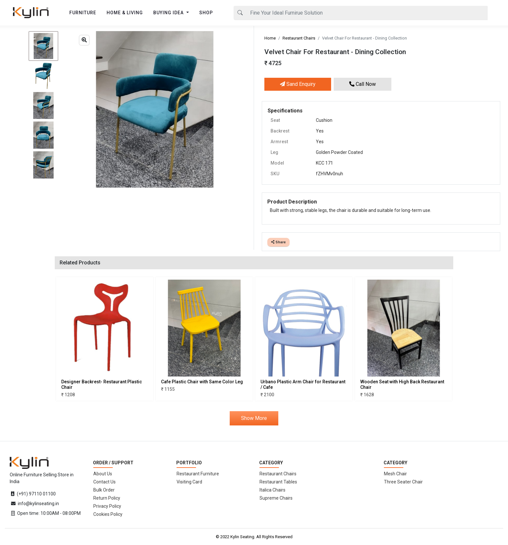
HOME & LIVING (125, 12)
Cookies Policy (107, 514)
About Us (102, 473)
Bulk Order (104, 490)
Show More (254, 418)
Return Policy (106, 498)
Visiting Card (189, 481)
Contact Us (104, 481)
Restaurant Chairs (299, 38)
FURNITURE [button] (82, 12)
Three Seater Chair (403, 481)
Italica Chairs (272, 490)
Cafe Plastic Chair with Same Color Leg (202, 381)
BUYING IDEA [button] (169, 12)
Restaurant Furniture (198, 473)
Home (270, 38)
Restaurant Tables (278, 481)
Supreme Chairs (276, 498)
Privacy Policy (107, 506)
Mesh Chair (395, 473)
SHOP (206, 12)
